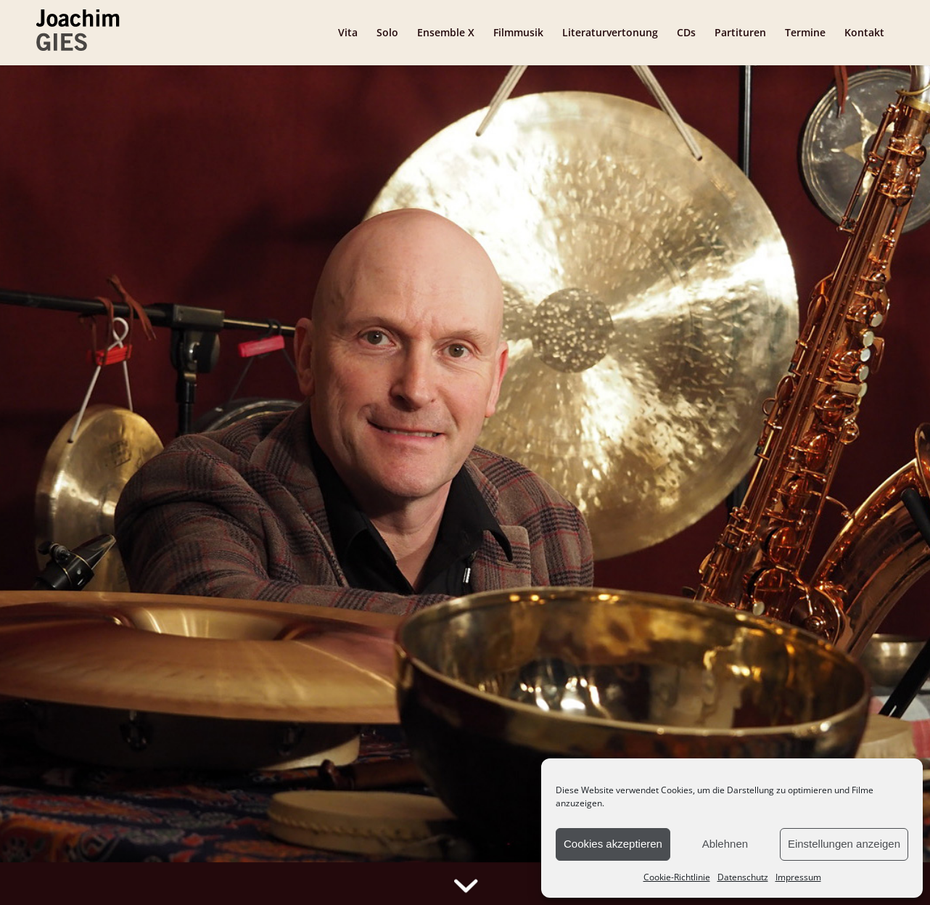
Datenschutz (742, 877)
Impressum (798, 877)
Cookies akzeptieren (613, 844)
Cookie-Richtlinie (676, 877)
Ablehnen (725, 844)
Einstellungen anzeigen (844, 844)
